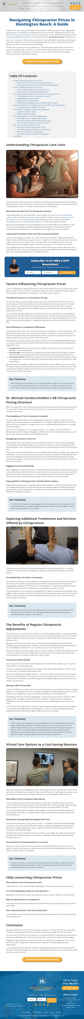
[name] (33, 272)
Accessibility (26, 1012)
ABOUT (26, 6)
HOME (21, 6)
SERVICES (44, 6)
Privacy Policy (37, 1012)
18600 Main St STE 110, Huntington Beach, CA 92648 (48, 3)
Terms (46, 1012)
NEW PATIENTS (35, 6)
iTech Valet (61, 1016)
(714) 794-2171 (27, 3)
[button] (75, 7)
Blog (52, 1012)
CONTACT (28, 9)
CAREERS (21, 9)
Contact (58, 1012)
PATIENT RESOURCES (56, 6)
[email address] (50, 272)
